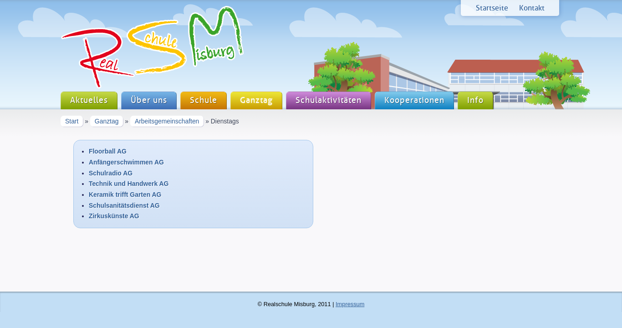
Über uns (149, 100)
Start (71, 121)
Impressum (350, 304)
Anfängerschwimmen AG (126, 162)
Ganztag (256, 100)
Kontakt (532, 8)
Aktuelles (89, 100)
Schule (203, 100)
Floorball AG (108, 151)
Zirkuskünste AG (114, 216)
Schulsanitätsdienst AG (124, 205)
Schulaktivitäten (329, 100)
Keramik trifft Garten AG (125, 194)
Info (475, 100)
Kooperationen (414, 100)
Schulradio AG (111, 173)
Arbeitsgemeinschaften (167, 121)
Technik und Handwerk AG (128, 183)
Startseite (492, 8)
